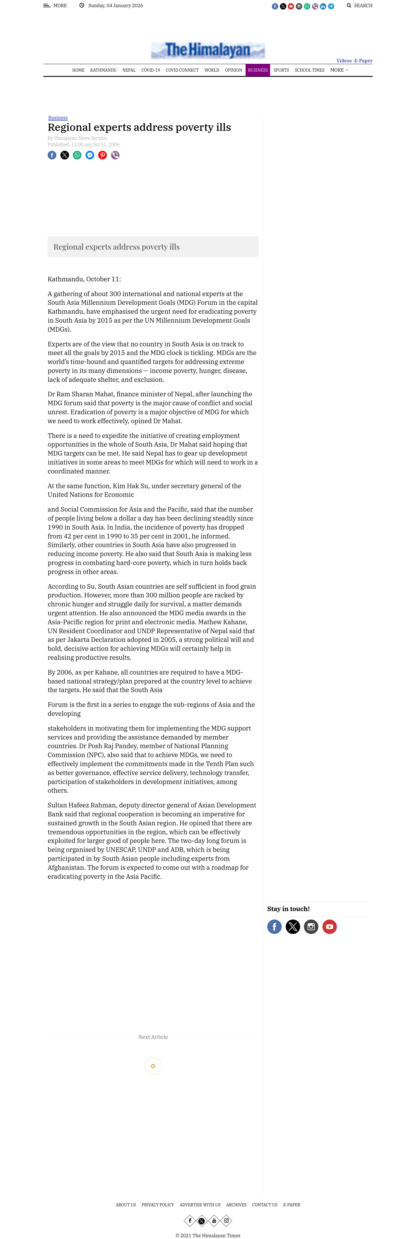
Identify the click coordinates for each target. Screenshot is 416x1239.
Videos (344, 61)
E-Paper (363, 61)
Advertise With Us (200, 1205)
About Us (126, 1205)
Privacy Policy (158, 1205)
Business (58, 117)
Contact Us (264, 1205)
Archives (236, 1205)
